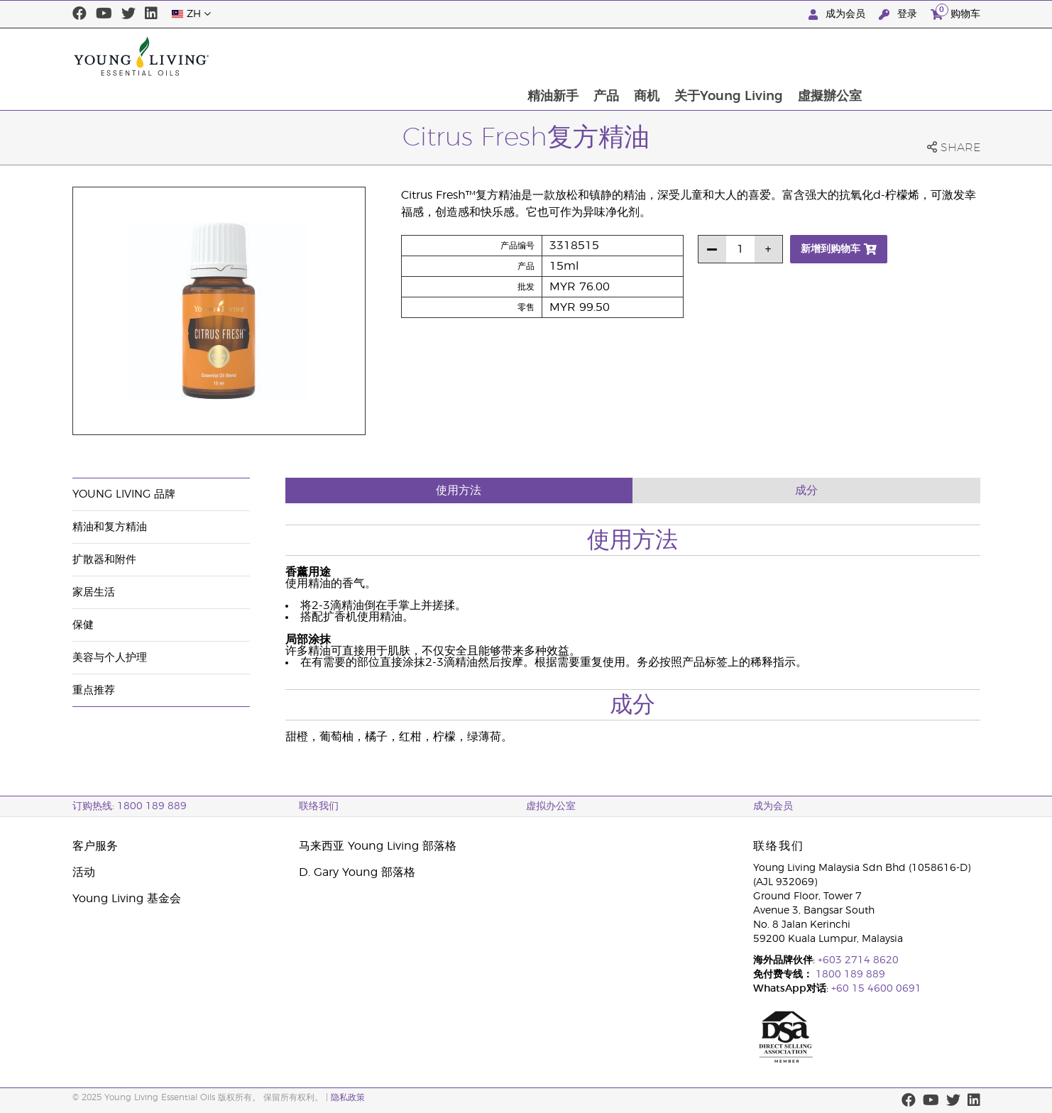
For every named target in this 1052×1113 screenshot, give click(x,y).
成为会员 (838, 14)
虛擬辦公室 (940, 56)
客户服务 (95, 846)
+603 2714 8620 (858, 960)
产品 (715, 56)
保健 (83, 625)
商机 (756, 56)
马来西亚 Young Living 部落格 (377, 846)
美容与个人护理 (109, 657)
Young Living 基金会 (126, 898)
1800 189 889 (849, 975)
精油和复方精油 (109, 527)
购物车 (955, 12)
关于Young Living (838, 56)
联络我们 (319, 806)
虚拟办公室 (551, 806)
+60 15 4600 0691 (876, 989)
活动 (83, 872)
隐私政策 (348, 1097)
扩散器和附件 (104, 559)
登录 (899, 14)
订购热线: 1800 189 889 (129, 806)
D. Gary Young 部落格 (357, 872)
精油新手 (660, 56)
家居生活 (93, 592)
